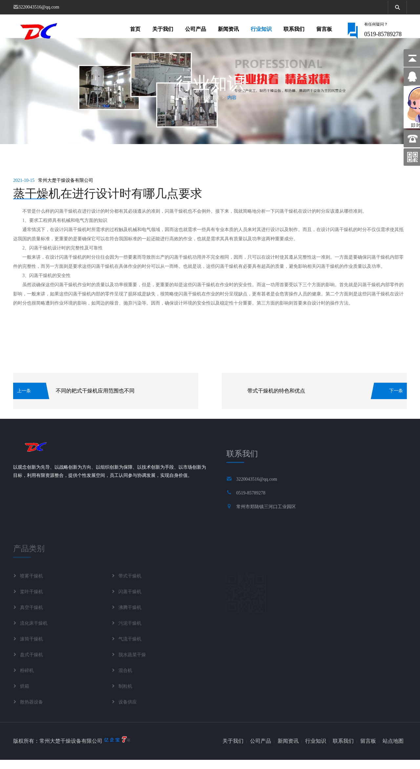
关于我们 (162, 30)
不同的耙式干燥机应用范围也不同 (95, 400)
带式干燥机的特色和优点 (276, 400)
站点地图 (393, 750)
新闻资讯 (228, 30)
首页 (135, 30)
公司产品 (195, 30)
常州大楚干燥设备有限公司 (65, 189)
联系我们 (294, 30)
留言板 (324, 30)
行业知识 (261, 30)
